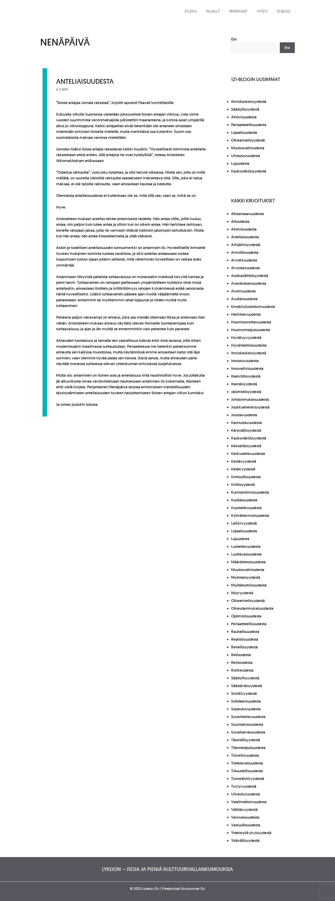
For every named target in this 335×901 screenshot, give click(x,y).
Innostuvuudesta (245, 360)
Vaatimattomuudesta (249, 801)
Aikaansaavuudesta (247, 213)
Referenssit (238, 11)
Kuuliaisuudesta (244, 500)
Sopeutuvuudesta (246, 708)
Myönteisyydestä (245, 577)
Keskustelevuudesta (248, 453)
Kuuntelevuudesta (246, 507)
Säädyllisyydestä (245, 109)
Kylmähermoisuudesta (250, 515)
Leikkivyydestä (244, 523)
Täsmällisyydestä (245, 739)
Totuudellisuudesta (247, 770)
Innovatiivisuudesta (247, 368)
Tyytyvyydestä (243, 786)
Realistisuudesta (244, 639)
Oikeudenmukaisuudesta (252, 608)
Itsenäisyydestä (244, 383)
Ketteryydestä (243, 469)
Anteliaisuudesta (85, 81)
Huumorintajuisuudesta (250, 329)
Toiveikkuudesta (245, 755)
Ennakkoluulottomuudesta (253, 306)
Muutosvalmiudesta (247, 147)
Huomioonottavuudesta (251, 322)
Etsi (234, 39)
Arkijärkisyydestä (245, 244)
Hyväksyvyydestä (246, 337)
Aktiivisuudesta (244, 116)
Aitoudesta (240, 221)
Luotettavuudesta (245, 546)
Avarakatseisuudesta (248, 283)
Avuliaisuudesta (244, 298)
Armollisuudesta (244, 252)
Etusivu (191, 11)
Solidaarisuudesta (246, 701)
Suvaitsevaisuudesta (248, 732)
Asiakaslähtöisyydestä (249, 275)
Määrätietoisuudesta (248, 561)
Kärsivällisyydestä (246, 430)
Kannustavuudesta (246, 422)
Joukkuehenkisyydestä (250, 407)
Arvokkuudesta (244, 260)
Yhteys (262, 11)
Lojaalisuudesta (244, 132)
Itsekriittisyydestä (245, 376)
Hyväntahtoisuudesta (249, 345)
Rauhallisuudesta (245, 631)
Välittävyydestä (244, 809)
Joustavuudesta (244, 414)
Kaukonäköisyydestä (248, 171)
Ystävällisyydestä (245, 840)
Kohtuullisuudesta (246, 476)
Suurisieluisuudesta (247, 724)
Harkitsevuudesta (246, 314)
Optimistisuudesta (246, 616)
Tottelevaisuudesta (247, 763)
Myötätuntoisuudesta (249, 585)
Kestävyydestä (243, 461)
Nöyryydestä (242, 592)
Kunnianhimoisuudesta (250, 492)
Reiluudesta (241, 654)
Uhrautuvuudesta (245, 155)
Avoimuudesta (243, 291)
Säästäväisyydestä (246, 685)
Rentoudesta (241, 662)
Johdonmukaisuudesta (250, 399)
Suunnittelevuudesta (248, 716)
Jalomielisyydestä (246, 391)
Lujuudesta (240, 163)
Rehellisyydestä (244, 647)
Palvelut (213, 11)
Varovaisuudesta (245, 817)
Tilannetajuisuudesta (248, 747)
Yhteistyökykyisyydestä (251, 832)
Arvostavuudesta (245, 267)
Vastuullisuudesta (245, 824)
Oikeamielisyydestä (248, 140)
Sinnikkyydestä (244, 693)
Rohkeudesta (242, 670)
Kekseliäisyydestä (246, 445)
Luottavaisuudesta (246, 554)
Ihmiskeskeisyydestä (248, 101)
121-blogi (283, 11)
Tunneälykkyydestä (247, 778)
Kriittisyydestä (243, 484)
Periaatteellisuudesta (248, 124)
